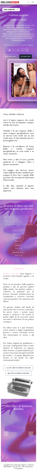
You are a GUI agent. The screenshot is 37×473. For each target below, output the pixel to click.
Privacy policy (18, 468)
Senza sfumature (9, 9)
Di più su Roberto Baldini (18, 369)
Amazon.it (18, 235)
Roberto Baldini (20, 20)
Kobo (18, 242)
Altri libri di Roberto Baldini (18, 363)
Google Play (18, 249)
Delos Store (18, 227)
